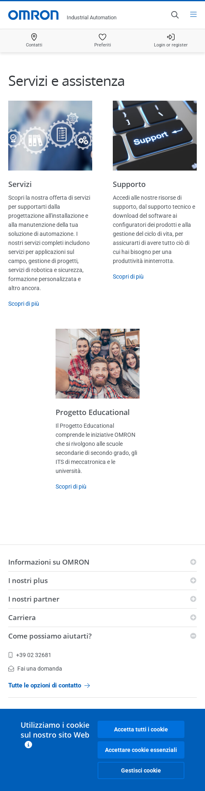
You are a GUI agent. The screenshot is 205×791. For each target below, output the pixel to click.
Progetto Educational (93, 412)
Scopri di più (23, 303)
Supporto (129, 184)
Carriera (22, 617)
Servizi (20, 184)
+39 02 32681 (29, 655)
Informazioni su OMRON (48, 562)
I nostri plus (28, 580)
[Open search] (174, 15)
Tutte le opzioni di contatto (49, 685)
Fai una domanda (35, 668)
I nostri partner (33, 599)
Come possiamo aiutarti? (50, 636)
